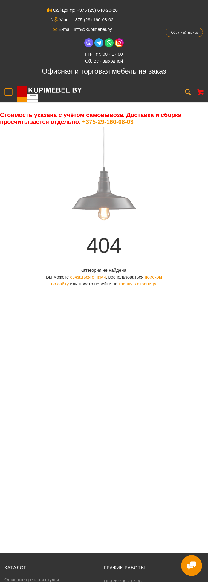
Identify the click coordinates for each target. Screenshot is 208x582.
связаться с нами (88, 276)
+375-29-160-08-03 (108, 121)
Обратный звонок (184, 32)
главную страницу (137, 283)
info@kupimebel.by (93, 29)
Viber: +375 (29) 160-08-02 (83, 19)
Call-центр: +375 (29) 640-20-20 (82, 10)
